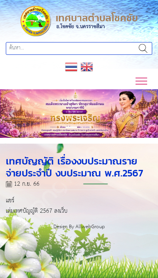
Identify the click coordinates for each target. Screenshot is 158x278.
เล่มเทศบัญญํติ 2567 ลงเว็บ (36, 211)
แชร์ (10, 200)
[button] (12, 113)
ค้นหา (143, 48)
